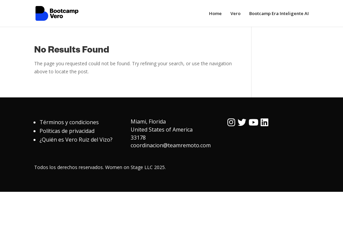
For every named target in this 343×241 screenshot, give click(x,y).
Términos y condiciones (69, 122)
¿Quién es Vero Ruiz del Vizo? (76, 139)
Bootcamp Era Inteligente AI (279, 13)
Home (215, 13)
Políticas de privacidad (67, 131)
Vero (235, 13)
